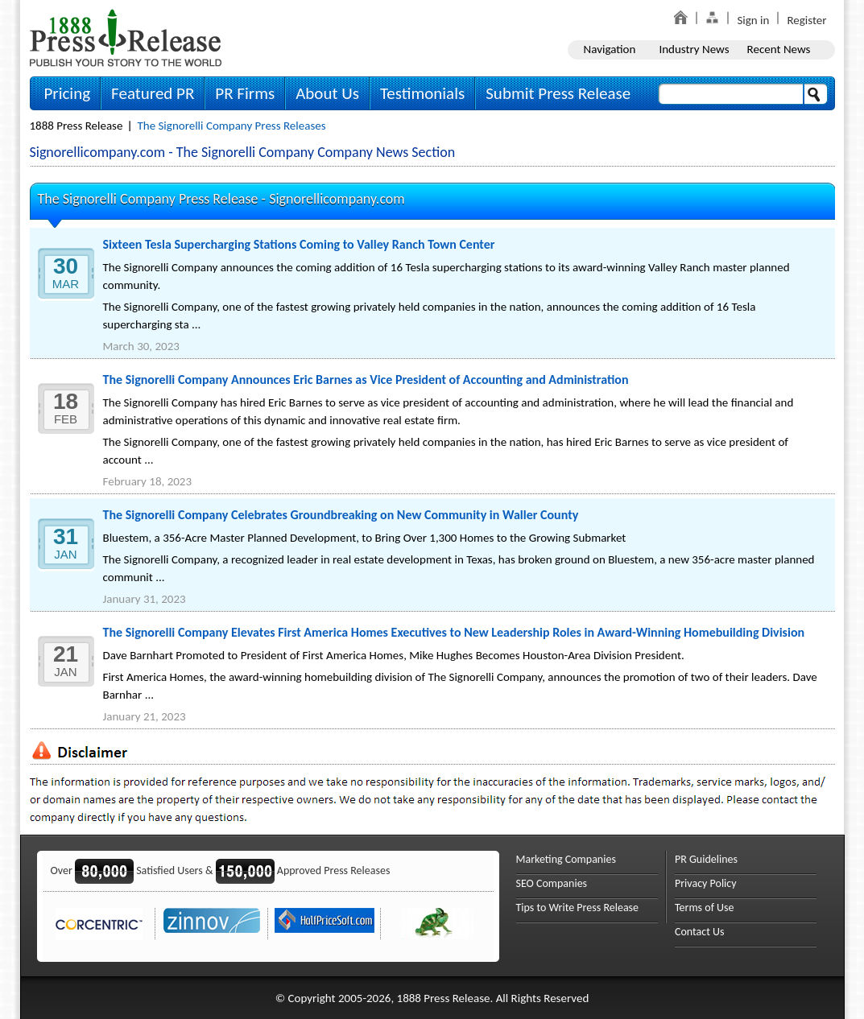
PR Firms (245, 93)
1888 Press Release (76, 125)
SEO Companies (552, 883)
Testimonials (422, 93)
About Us (327, 93)
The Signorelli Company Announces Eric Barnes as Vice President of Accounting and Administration (366, 379)
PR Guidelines (706, 859)
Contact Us (700, 932)
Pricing (67, 93)
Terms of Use (704, 907)
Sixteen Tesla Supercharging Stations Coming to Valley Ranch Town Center (299, 244)
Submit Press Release (558, 93)
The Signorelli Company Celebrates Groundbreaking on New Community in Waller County (341, 514)
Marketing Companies (566, 859)
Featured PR (152, 93)
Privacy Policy (706, 883)
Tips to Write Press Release (577, 907)
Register (806, 20)
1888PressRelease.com (125, 37)
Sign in (753, 20)
